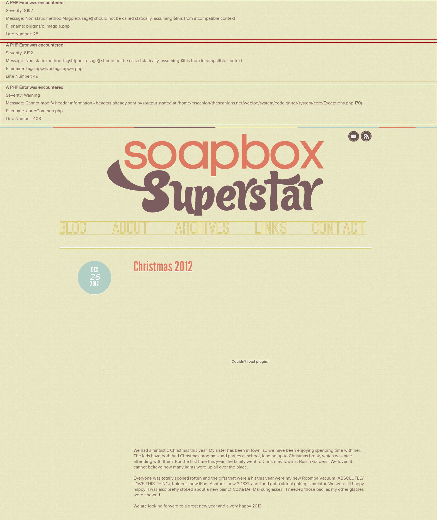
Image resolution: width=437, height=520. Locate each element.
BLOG (73, 228)
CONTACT (339, 228)
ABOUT (131, 228)
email (354, 136)
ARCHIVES (202, 228)
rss (366, 136)
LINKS (271, 228)
